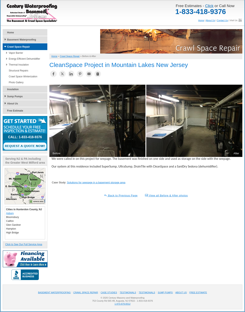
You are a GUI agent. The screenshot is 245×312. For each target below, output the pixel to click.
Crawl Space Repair (18, 46)
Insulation (13, 89)
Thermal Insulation (19, 64)
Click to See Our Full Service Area (23, 244)
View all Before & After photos (166, 195)
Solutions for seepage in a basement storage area (96, 182)
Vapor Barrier (16, 52)
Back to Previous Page (121, 195)
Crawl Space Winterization (23, 76)
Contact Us (222, 20)
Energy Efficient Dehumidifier (24, 58)
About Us (210, 20)
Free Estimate (15, 110)
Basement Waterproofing (21, 39)
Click (209, 6)
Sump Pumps (15, 96)
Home (201, 20)
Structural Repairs (18, 70)
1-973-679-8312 (122, 304)
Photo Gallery (16, 82)
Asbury (10, 213)
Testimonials (128, 292)
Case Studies (109, 292)
